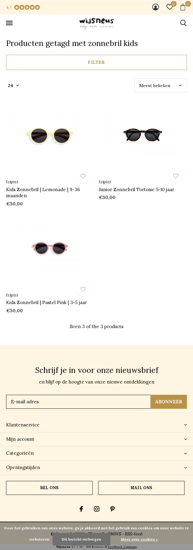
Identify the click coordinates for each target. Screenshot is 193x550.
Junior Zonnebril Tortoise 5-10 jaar (136, 189)
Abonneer (169, 402)
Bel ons (49, 487)
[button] (9, 23)
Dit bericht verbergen (81, 539)
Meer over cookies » (139, 539)
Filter (96, 62)
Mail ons (141, 487)
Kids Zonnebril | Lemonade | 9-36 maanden (43, 193)
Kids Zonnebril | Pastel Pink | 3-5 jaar (46, 302)
